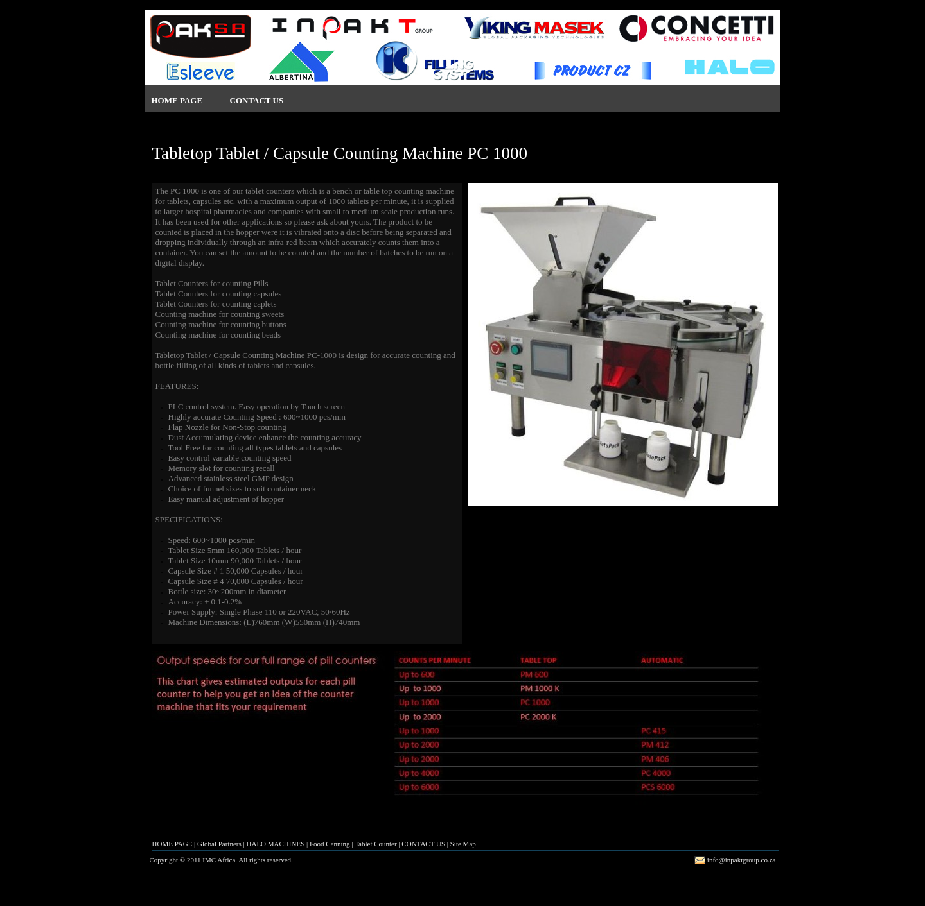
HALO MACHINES (276, 844)
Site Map (463, 844)
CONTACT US (257, 100)
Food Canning (330, 844)
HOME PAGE (177, 100)
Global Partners (219, 844)
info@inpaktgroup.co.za (741, 860)
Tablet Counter (376, 844)
